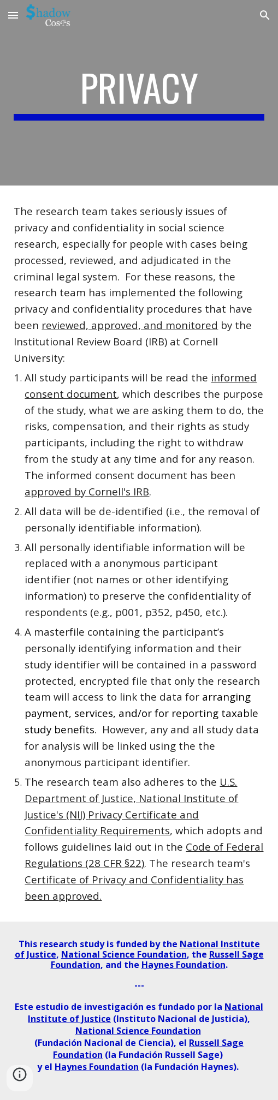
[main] (138, 93)
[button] (13, 15)
